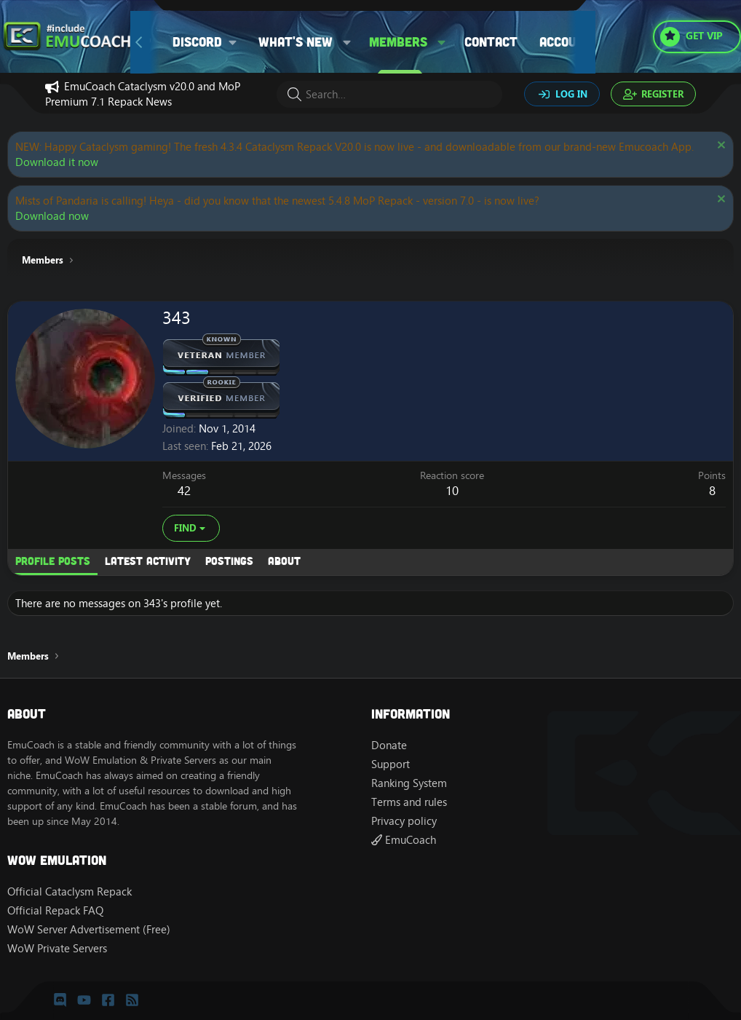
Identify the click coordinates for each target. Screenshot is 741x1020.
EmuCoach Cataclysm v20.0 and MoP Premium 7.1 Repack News (142, 94)
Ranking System (409, 783)
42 (184, 490)
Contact (491, 41)
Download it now (56, 162)
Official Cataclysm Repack (69, 891)
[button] (210, 42)
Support (390, 764)
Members (398, 41)
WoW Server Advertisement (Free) (88, 929)
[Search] (389, 94)
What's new (295, 41)
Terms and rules (409, 802)
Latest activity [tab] (148, 560)
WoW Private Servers (57, 948)
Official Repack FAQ (55, 910)
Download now (52, 216)
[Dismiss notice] (719, 146)
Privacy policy (404, 821)
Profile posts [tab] (52, 560)
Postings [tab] (229, 560)
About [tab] (284, 560)
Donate (389, 745)
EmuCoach (403, 839)
